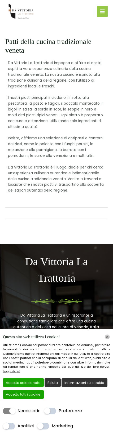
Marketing (62, 426)
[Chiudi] (107, 337)
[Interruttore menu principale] (102, 11)
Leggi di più (11, 371)
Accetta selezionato (23, 382)
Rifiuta (52, 382)
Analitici (26, 426)
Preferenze (70, 411)
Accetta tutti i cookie (23, 394)
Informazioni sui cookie (84, 382)
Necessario (29, 411)
